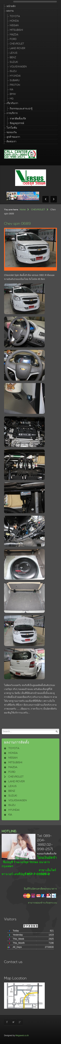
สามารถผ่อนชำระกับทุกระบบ (42, 902)
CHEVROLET (17, 43)
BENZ (13, 57)
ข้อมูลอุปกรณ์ (17, 123)
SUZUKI (14, 62)
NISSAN (14, 25)
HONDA (14, 20)
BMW (13, 94)
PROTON (15, 85)
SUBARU (15, 80)
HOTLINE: (9, 831)
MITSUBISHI (16, 30)
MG (12, 98)
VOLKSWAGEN (18, 66)
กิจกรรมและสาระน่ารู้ (21, 108)
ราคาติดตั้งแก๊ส (18, 118)
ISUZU (13, 71)
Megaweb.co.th (22, 1035)
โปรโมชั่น (12, 127)
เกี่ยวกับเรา (12, 103)
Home (23, 209)
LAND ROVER (17, 48)
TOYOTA (15, 16)
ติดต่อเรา (11, 141)
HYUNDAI (15, 75)
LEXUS (13, 52)
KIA (11, 89)
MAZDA (14, 34)
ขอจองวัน (12, 132)
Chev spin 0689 (17, 223)
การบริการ (12, 113)
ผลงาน (10, 10)
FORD (13, 39)
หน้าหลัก (11, 6)
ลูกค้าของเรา (13, 137)
